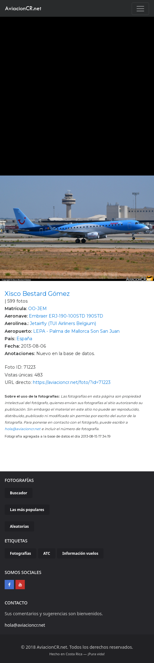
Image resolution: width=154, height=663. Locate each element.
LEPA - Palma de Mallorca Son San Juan (76, 331)
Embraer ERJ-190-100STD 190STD (66, 316)
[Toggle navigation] (140, 8)
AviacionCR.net (23, 8)
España (24, 338)
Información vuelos (80, 553)
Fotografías (20, 553)
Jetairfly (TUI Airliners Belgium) (63, 323)
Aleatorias (19, 526)
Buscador (18, 493)
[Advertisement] (74, 94)
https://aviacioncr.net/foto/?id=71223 (72, 382)
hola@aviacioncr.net (23, 429)
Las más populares (27, 509)
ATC (46, 553)
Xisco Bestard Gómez (37, 293)
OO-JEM (37, 308)
